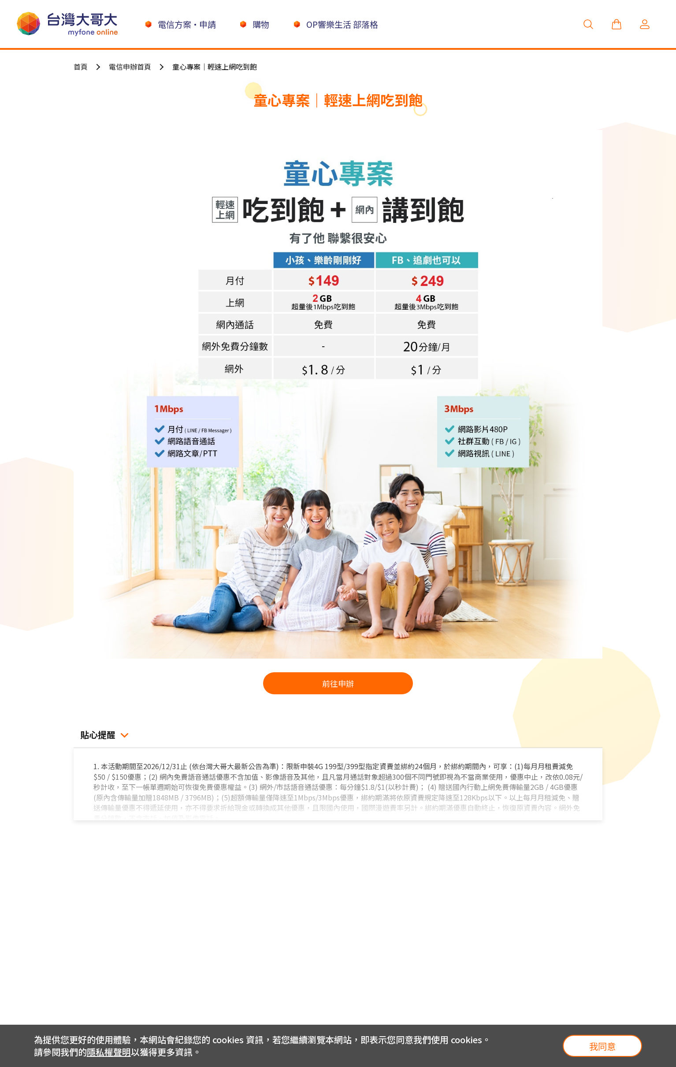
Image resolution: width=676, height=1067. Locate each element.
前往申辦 (338, 683)
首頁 (81, 66)
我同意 (602, 1046)
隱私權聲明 (109, 1051)
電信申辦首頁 (130, 66)
